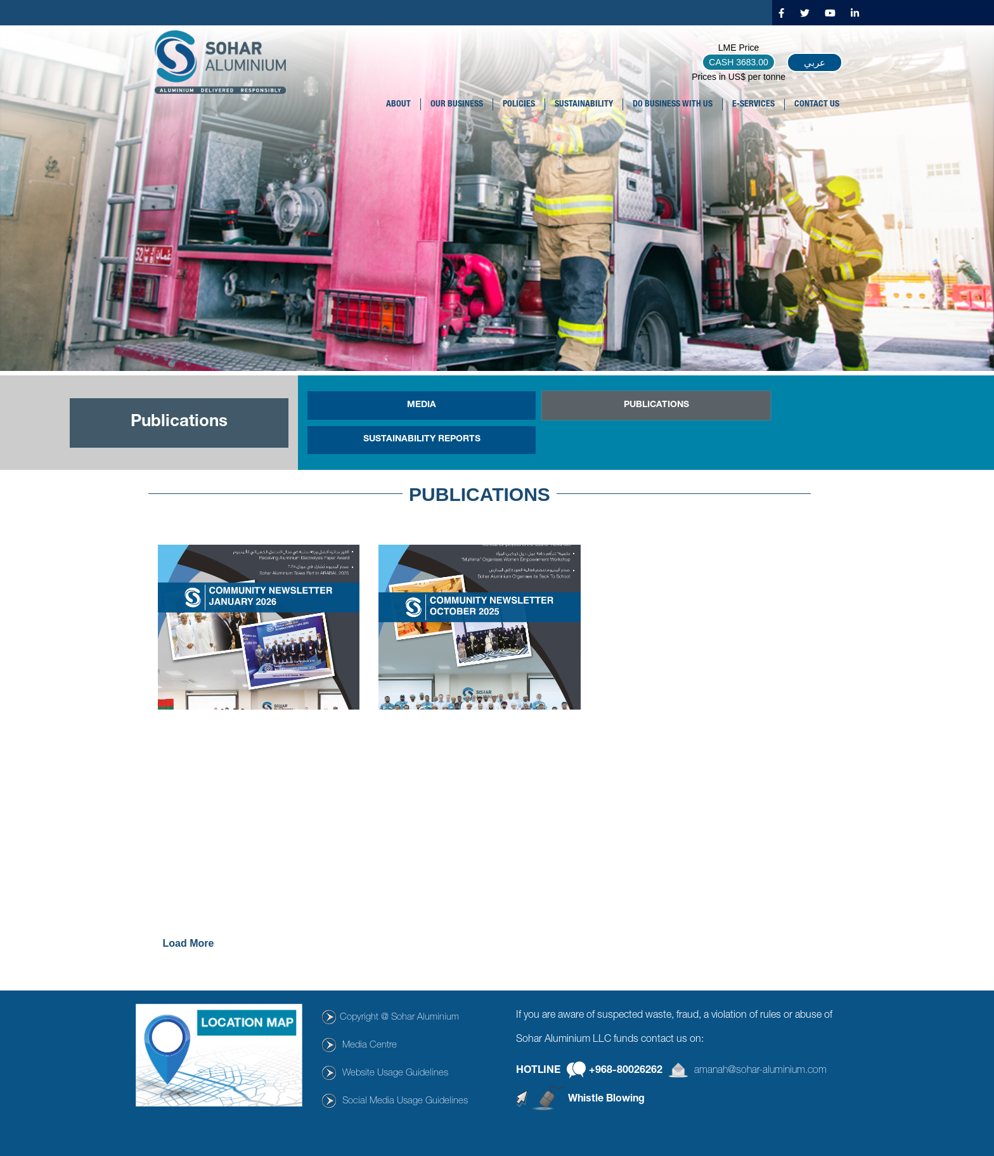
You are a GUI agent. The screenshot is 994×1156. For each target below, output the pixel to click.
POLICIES (519, 104)
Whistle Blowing (606, 1099)
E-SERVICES (753, 104)
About (398, 104)
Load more (188, 943)
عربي (814, 62)
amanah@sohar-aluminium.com (760, 1071)
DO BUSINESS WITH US (673, 104)
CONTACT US (816, 104)
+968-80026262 (625, 1071)
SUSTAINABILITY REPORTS (422, 439)
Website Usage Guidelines (395, 1073)
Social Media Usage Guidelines (405, 1101)
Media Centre (369, 1045)
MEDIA (421, 405)
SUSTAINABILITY (584, 104)
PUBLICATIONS (656, 405)
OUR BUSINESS (456, 104)
